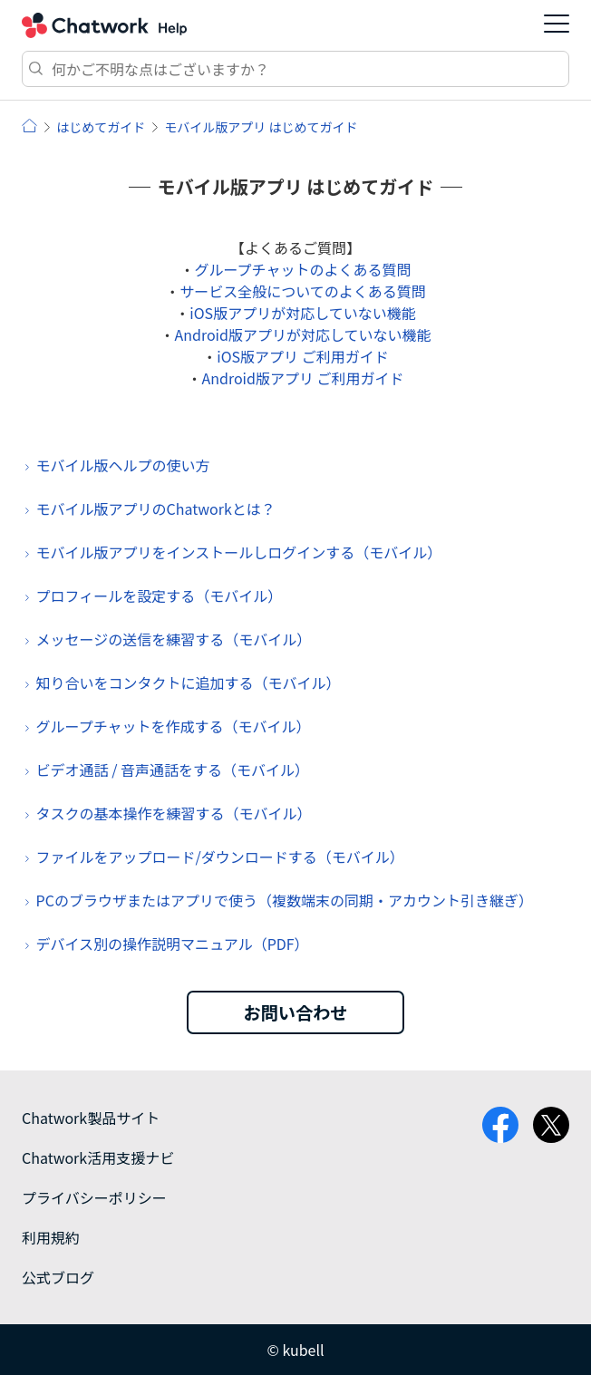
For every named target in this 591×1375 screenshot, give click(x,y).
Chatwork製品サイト (91, 1117)
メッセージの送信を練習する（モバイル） (174, 639)
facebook (500, 1125)
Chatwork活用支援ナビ (98, 1157)
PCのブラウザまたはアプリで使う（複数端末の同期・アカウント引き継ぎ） (284, 900)
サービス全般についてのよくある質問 (302, 291)
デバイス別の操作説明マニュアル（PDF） (172, 943)
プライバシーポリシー (94, 1197)
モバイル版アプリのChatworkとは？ (156, 508)
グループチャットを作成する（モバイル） (173, 726)
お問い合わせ (295, 1012)
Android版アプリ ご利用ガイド (303, 378)
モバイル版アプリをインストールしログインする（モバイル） (239, 552)
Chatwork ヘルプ (104, 25)
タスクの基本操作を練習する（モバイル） (174, 813)
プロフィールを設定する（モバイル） (159, 595)
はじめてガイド (100, 127)
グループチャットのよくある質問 (303, 269)
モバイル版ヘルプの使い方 (123, 465)
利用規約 (51, 1237)
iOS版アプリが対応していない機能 (302, 313)
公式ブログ (58, 1277)
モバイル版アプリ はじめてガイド (260, 127)
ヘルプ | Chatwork (29, 125)
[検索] (295, 69)
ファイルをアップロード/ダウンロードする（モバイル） (220, 856)
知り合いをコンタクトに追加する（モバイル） (188, 682)
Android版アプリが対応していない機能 (303, 334)
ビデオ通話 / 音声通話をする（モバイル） (172, 769)
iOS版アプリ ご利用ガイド (302, 356)
